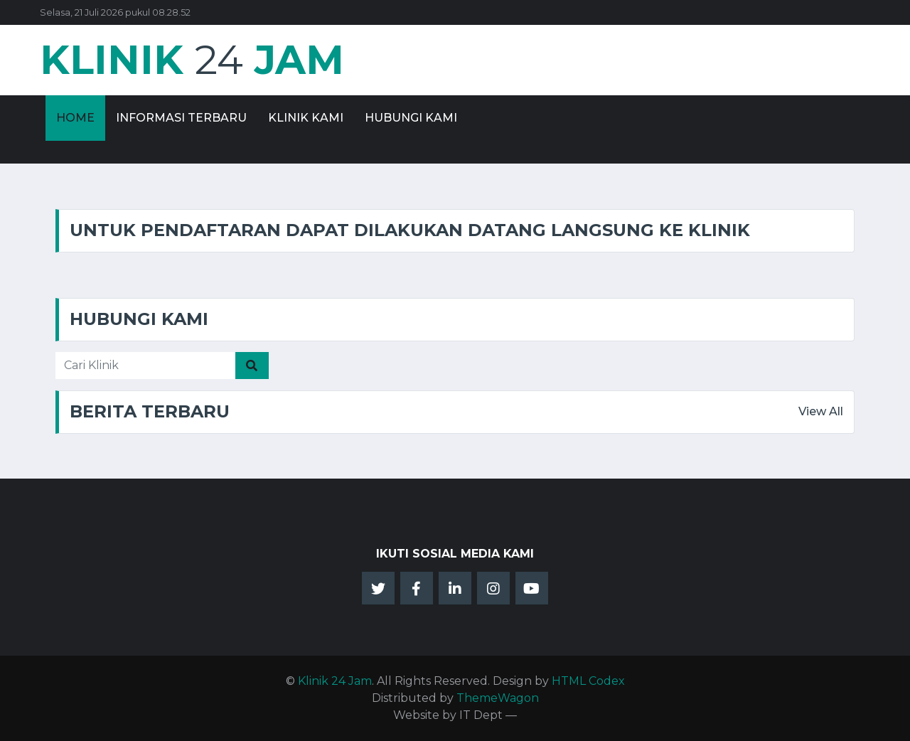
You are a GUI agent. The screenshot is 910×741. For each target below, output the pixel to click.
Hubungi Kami (411, 117)
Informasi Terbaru (181, 117)
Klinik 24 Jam (335, 681)
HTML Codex (588, 681)
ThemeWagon (497, 698)
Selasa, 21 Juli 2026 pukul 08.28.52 (115, 12)
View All (820, 411)
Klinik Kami (305, 117)
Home (75, 117)
